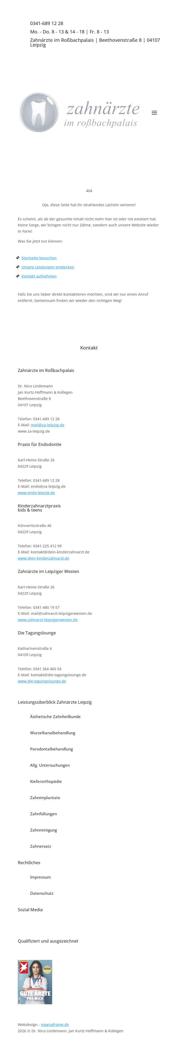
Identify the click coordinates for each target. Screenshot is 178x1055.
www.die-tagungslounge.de (42, 681)
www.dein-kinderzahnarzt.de (43, 558)
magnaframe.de (55, 1024)
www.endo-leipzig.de (36, 492)
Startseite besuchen (39, 257)
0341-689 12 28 (46, 23)
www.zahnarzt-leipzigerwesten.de (48, 619)
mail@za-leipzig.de (47, 424)
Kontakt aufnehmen (39, 276)
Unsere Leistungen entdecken (47, 267)
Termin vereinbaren (130, 139)
